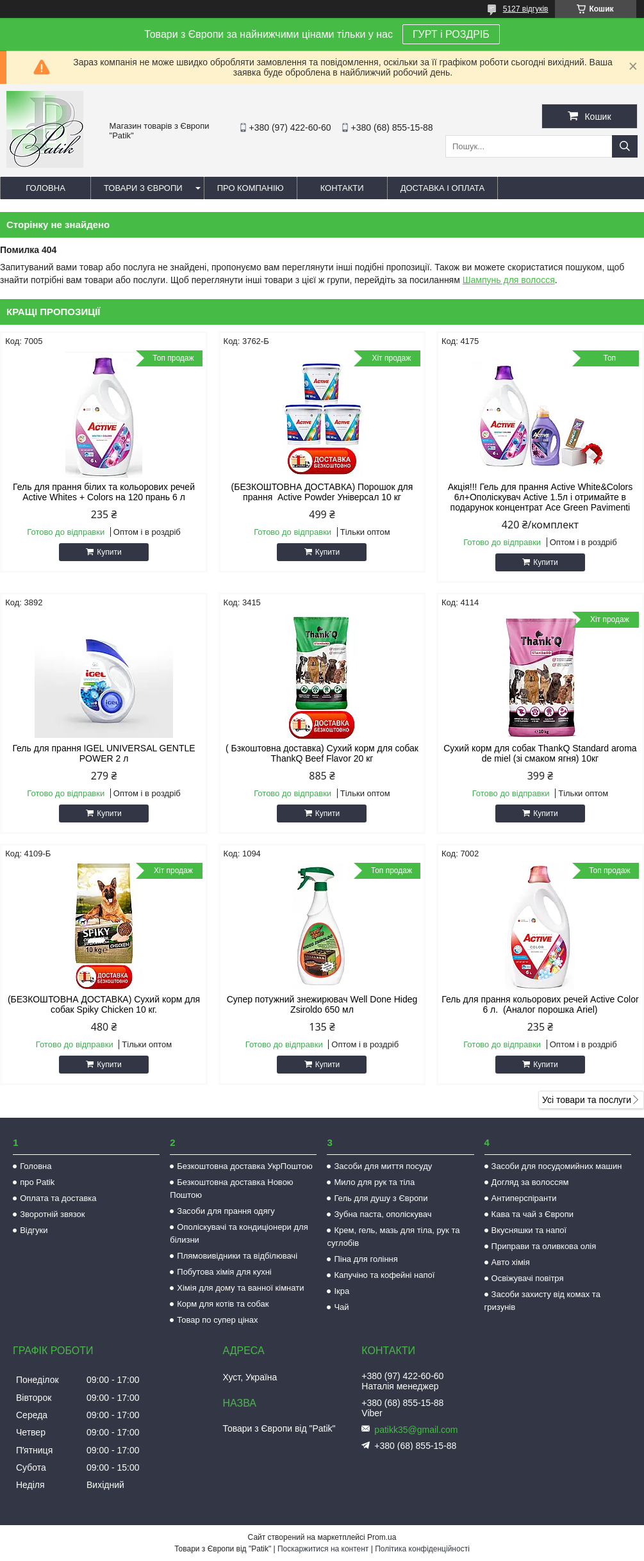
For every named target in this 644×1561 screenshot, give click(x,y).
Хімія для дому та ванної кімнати (240, 1288)
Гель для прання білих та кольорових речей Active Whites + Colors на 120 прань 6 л (104, 492)
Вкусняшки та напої (529, 1230)
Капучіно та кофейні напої (384, 1275)
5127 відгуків (526, 8)
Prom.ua (381, 1537)
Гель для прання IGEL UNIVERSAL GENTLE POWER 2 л (103, 753)
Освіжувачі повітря (527, 1278)
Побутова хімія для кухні (224, 1272)
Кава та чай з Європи (532, 1214)
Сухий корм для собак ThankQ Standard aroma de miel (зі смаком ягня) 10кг (539, 753)
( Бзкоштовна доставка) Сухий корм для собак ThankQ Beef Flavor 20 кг (322, 753)
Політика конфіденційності (422, 1548)
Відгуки (33, 1230)
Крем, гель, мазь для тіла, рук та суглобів (393, 1236)
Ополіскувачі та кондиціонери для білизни (239, 1233)
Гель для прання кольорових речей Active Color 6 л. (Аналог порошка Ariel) (540, 1004)
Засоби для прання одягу (225, 1211)
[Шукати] (625, 146)
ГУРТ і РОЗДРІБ (451, 34)
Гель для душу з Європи (380, 1198)
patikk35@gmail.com (416, 1430)
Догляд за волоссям (530, 1182)
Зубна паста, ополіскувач (382, 1214)
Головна (45, 188)
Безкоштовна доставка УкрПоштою (244, 1166)
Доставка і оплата (442, 188)
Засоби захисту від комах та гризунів (542, 1300)
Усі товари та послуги (586, 1100)
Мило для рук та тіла (374, 1182)
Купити (109, 552)
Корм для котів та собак (222, 1304)
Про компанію (250, 188)
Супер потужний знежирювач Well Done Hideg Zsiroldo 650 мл (322, 1004)
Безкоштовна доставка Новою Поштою (231, 1188)
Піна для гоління (365, 1259)
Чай (341, 1307)
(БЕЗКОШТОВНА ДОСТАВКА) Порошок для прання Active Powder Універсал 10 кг (322, 492)
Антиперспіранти (524, 1198)
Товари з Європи (143, 188)
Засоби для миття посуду (383, 1166)
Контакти (342, 188)
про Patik (37, 1182)
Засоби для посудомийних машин (556, 1166)
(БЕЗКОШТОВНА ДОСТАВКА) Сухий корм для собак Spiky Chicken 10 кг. (104, 1004)
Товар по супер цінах (217, 1320)
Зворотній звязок (52, 1214)
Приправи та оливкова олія (544, 1246)
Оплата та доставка (58, 1198)
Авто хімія (510, 1262)
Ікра (341, 1291)
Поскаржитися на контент (322, 1548)
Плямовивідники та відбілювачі (237, 1256)
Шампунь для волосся (509, 280)
